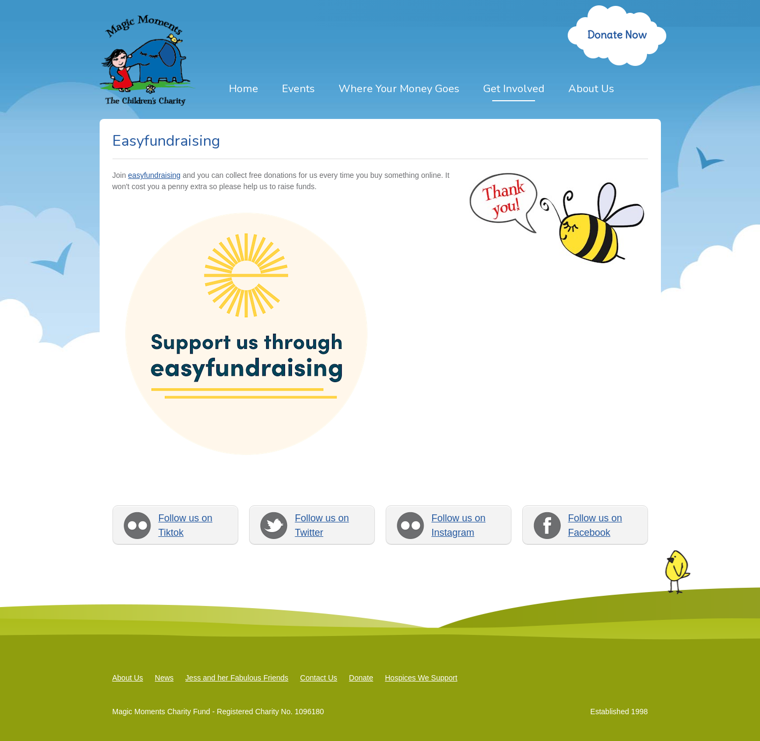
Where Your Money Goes (399, 88)
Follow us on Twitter (322, 525)
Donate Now (616, 34)
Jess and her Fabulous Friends (236, 677)
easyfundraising (154, 175)
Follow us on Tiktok (186, 525)
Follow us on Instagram (459, 525)
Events (298, 88)
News (164, 677)
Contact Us (318, 677)
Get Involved (514, 88)
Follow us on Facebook (595, 525)
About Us (591, 88)
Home (243, 88)
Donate (361, 677)
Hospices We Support (421, 677)
